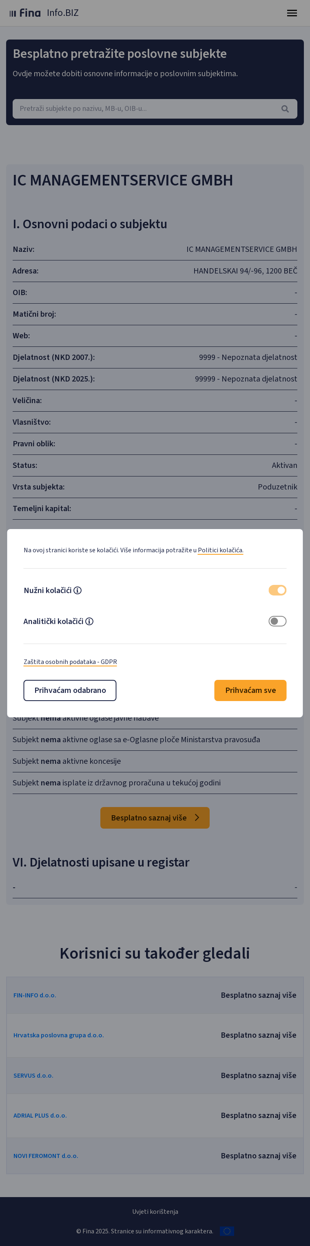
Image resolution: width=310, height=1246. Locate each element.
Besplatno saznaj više (155, 818)
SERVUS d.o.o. (33, 1075)
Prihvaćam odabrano (70, 690)
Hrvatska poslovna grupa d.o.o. (58, 1035)
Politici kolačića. (221, 550)
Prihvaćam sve (250, 690)
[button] (77, 591)
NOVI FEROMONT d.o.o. (45, 1155)
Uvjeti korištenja (155, 1211)
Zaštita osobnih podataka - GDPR (70, 661)
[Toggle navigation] (292, 13)
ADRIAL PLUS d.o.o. (40, 1115)
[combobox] (155, 109)
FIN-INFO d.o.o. (34, 995)
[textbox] (155, 108)
